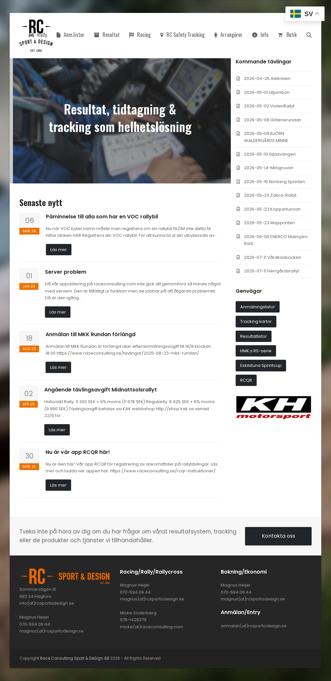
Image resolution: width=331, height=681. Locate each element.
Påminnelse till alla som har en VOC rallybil (102, 216)
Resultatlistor (253, 336)
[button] (309, 35)
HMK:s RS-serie (256, 351)
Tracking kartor (256, 321)
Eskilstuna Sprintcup (261, 365)
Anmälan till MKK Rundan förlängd (90, 334)
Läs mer (58, 250)
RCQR (246, 380)
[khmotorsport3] (274, 418)
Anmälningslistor (257, 307)
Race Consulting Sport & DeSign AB (74, 658)
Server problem (65, 272)
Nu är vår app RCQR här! (78, 452)
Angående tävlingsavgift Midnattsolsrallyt (100, 389)
